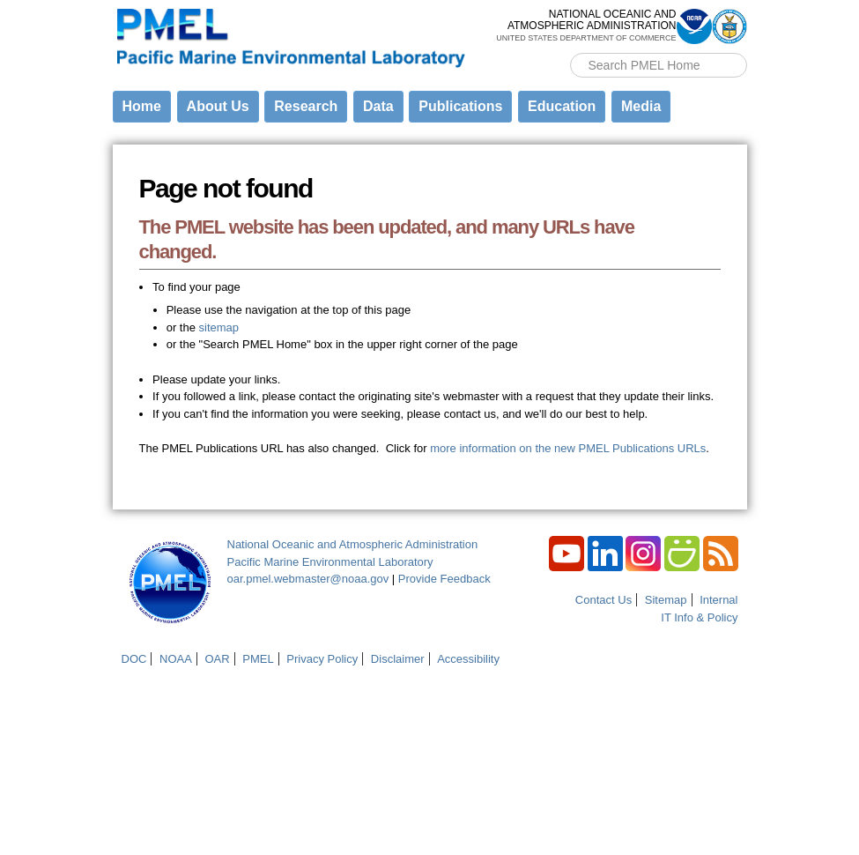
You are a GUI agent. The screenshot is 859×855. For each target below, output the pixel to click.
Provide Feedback (444, 578)
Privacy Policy (322, 658)
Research (305, 106)
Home (141, 106)
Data (378, 106)
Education (562, 106)
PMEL (257, 658)
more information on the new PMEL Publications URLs (568, 448)
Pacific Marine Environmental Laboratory (330, 562)
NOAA (175, 658)
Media (641, 106)
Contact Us (603, 599)
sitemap (219, 327)
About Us (218, 106)
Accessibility (468, 658)
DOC (134, 658)
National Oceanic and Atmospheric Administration (352, 544)
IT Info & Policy (699, 617)
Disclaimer (398, 658)
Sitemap (666, 599)
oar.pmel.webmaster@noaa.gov (308, 578)
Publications (460, 106)
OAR (216, 658)
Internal (718, 599)
